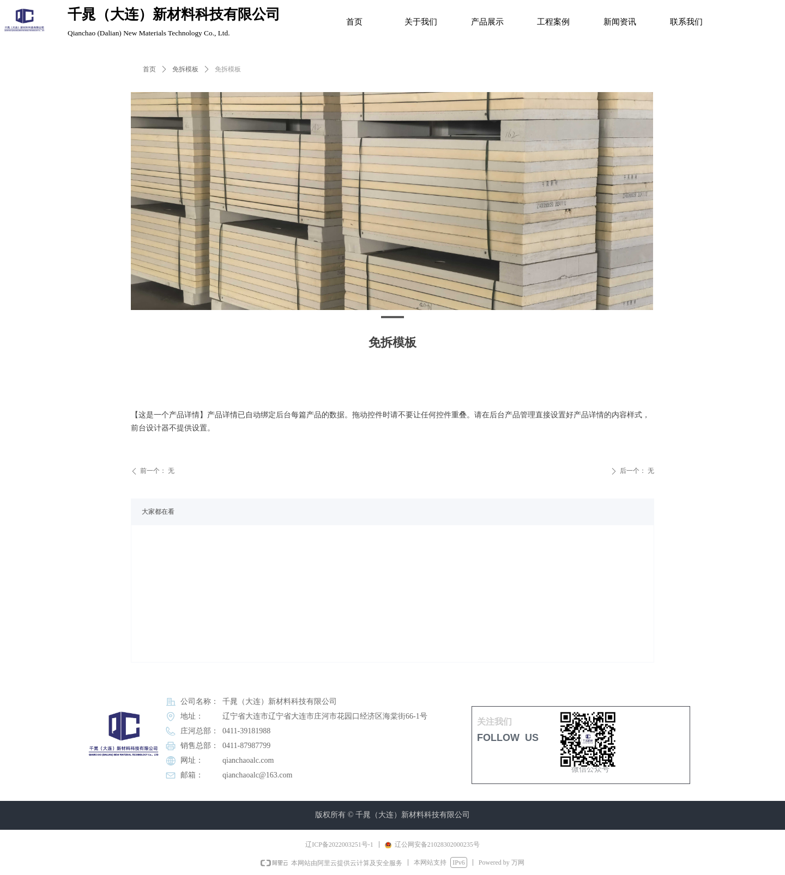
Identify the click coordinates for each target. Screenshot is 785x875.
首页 (149, 69)
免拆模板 (185, 69)
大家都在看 (158, 511)
